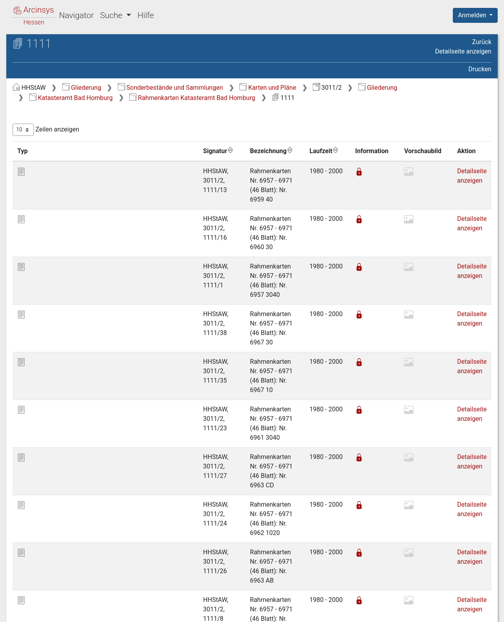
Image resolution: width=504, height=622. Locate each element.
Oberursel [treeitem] (48, 304)
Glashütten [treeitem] (50, 188)
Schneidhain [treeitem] (52, 323)
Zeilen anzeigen (178, 130)
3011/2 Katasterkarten (66, 69)
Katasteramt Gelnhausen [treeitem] (62, 459)
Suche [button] (112, 15)
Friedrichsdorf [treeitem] (54, 178)
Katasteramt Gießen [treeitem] (56, 468)
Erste (341, 553)
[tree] (69, 337)
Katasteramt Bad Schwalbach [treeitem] (69, 401)
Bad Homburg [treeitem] (54, 120)
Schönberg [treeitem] (50, 333)
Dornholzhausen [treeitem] (58, 158)
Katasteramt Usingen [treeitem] (57, 536)
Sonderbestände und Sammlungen (303, 87)
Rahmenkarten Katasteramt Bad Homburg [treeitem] (73, 386)
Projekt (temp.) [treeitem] (49, 585)
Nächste (447, 553)
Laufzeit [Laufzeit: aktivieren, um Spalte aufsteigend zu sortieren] (319, 151)
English (18, 605)
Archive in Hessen (44, 44)
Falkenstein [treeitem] (51, 168)
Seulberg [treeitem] (47, 343)
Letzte (477, 553)
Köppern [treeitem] (47, 226)
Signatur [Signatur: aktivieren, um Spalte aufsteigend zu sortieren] (191, 151)
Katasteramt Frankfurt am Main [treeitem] (72, 430)
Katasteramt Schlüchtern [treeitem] (62, 517)
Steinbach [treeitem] (49, 352)
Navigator (76, 15)
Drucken (480, 69)
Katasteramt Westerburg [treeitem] (62, 575)
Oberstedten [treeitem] (52, 294)
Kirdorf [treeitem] (44, 207)
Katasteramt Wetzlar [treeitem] (56, 556)
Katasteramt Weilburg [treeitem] (58, 546)
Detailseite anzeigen (463, 51)
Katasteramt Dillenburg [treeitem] (60, 420)
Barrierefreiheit (420, 611)
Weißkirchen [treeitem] (52, 372)
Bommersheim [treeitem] (55, 129)
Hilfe (145, 15)
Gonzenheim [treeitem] (52, 197)
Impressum (477, 611)
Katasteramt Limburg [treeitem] (57, 497)
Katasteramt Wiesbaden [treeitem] (61, 565)
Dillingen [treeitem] (47, 149)
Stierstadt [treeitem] (48, 362)
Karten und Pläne (400, 87)
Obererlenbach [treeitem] (55, 265)
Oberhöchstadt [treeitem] (55, 284)
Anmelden (473, 15)
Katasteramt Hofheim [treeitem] (58, 488)
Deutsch (47, 605)
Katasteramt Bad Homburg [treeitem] (65, 110)
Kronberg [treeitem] (48, 236)
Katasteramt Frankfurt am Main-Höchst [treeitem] (72, 444)
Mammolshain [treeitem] (55, 246)
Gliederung (214, 87)
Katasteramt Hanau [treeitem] (55, 478)
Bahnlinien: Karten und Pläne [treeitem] (68, 101)
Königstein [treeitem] (49, 217)
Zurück (481, 42)
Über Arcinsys (301, 611)
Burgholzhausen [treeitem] (57, 139)
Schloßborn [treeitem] (51, 313)
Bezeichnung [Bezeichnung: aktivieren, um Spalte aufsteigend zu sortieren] (249, 151)
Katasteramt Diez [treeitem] (52, 410)
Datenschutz (359, 611)
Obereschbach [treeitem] (55, 275)
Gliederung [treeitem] (34, 91)
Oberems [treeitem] (48, 256)
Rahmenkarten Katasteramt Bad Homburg (380, 98)
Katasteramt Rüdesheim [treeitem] (61, 507)
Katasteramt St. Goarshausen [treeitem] (69, 526)
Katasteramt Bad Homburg (258, 98)
